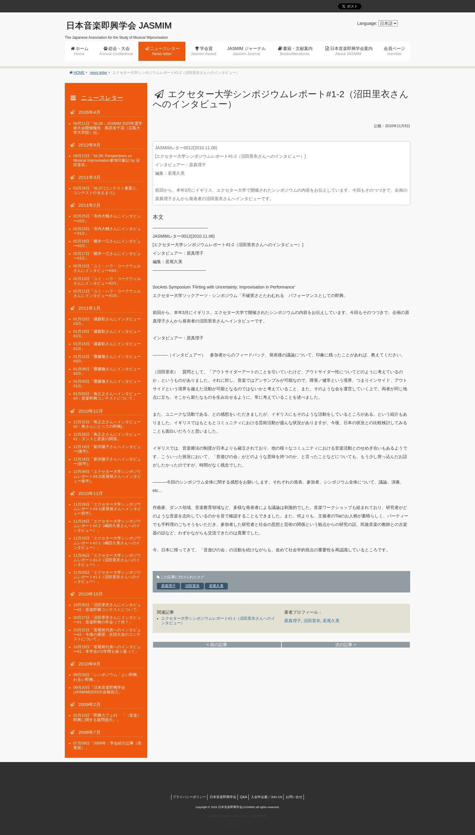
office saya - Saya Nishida (250, 815)
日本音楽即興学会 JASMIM (119, 25)
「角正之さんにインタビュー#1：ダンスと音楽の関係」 (107, 436)
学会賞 (203, 51)
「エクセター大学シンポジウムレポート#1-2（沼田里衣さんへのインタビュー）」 (107, 560)
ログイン (234, 824)
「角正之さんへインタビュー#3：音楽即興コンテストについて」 (107, 396)
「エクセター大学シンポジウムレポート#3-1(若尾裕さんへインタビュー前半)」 (107, 509)
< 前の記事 (217, 644)
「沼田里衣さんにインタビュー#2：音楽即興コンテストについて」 (107, 607)
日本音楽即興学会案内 (351, 51)
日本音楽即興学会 (223, 797)
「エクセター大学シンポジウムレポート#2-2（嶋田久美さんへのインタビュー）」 (107, 526)
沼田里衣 (192, 586)
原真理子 (168, 586)
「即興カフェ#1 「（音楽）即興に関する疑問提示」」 (107, 717)
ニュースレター (165, 51)
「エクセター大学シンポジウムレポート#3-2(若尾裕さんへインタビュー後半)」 (107, 476)
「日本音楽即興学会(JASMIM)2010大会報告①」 (99, 689)
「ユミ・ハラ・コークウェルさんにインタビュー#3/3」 (107, 268)
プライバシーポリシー (189, 797)
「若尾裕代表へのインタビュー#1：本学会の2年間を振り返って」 (107, 649)
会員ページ (394, 51)
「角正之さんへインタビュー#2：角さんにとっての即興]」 (107, 424)
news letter (98, 73)
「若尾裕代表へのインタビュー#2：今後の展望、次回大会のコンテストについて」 (107, 634)
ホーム (81, 51)
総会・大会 (116, 51)
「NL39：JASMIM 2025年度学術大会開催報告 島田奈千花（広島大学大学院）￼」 (107, 128)
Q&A (243, 797)
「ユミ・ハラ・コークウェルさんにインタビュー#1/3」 (107, 293)
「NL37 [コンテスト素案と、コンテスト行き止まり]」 (106, 190)
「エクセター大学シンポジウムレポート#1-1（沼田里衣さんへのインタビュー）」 (107, 577)
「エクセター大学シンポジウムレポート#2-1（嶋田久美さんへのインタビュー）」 (107, 543)
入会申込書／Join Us (266, 797)
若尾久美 (216, 586)
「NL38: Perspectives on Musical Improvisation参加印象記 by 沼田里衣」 (106, 160)
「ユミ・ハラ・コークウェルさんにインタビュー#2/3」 (107, 281)
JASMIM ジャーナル (246, 51)
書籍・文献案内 (296, 51)
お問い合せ (294, 797)
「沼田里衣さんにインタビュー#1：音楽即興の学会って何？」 (107, 620)
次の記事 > (345, 644)
